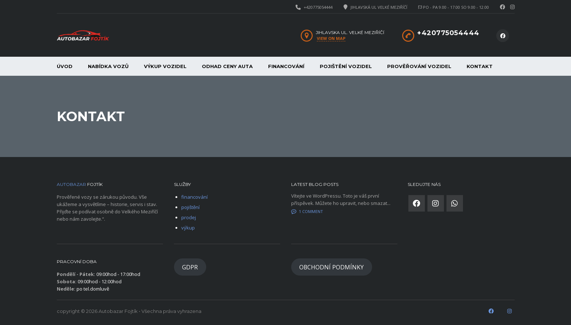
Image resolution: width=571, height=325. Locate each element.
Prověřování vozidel (419, 66)
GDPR (190, 267)
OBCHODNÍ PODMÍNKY (331, 267)
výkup (188, 227)
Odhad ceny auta (227, 66)
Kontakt (480, 66)
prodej (188, 217)
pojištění (190, 207)
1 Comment (307, 211)
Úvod (65, 66)
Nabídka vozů (108, 66)
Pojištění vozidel (346, 66)
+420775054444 (318, 7)
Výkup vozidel (165, 66)
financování (286, 66)
